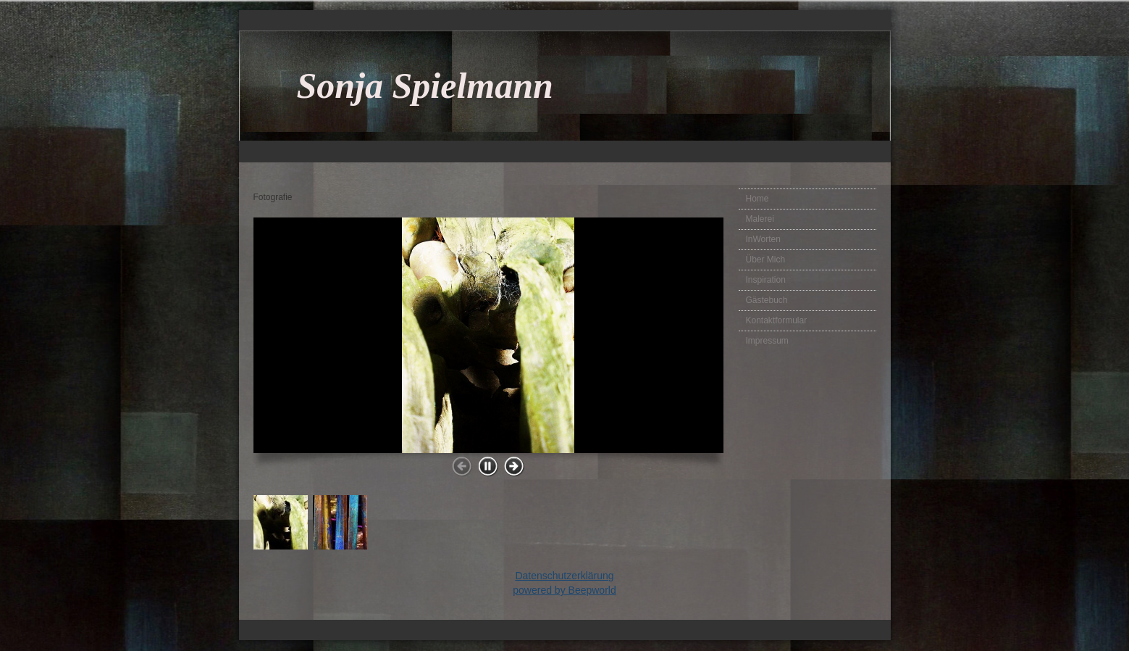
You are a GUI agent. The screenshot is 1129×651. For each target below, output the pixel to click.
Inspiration (766, 280)
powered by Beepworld (564, 590)
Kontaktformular (776, 320)
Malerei (760, 219)
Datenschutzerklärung (564, 575)
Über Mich (766, 259)
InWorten (763, 239)
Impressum (767, 341)
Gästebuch (767, 300)
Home (757, 199)
